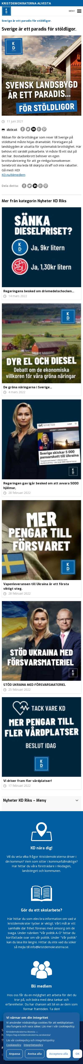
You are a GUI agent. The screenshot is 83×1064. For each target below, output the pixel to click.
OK (77, 1054)
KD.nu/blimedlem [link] (13, 175)
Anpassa (14, 1054)
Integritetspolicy (33, 1045)
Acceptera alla (58, 1054)
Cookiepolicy (13, 1045)
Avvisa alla (35, 1054)
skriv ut (9, 129)
